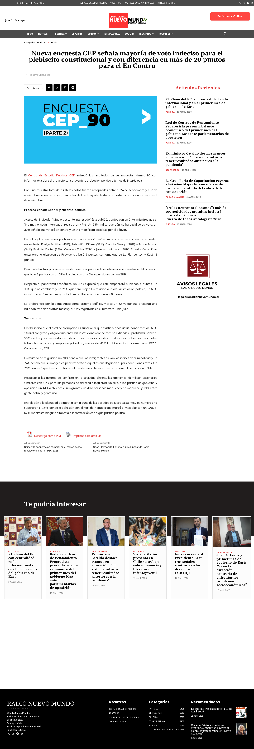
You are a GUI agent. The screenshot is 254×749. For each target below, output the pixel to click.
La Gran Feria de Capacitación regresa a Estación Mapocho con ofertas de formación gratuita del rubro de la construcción (197, 186)
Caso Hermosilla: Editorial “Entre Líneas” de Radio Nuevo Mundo (121, 448)
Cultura (170, 224)
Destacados (172, 170)
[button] (225, 34)
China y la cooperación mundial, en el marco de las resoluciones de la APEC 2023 (53, 448)
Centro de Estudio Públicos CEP (51, 175)
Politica (54, 42)
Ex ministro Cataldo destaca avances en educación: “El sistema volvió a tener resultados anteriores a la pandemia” (195, 159)
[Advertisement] (127, 623)
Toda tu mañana (174, 197)
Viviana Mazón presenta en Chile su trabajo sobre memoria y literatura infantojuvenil (147, 563)
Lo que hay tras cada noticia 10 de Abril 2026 (211, 710)
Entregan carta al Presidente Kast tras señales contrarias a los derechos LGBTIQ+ (189, 563)
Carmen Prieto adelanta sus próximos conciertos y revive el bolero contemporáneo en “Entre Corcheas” (211, 730)
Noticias (41, 42)
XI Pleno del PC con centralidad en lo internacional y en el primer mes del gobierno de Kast (196, 103)
